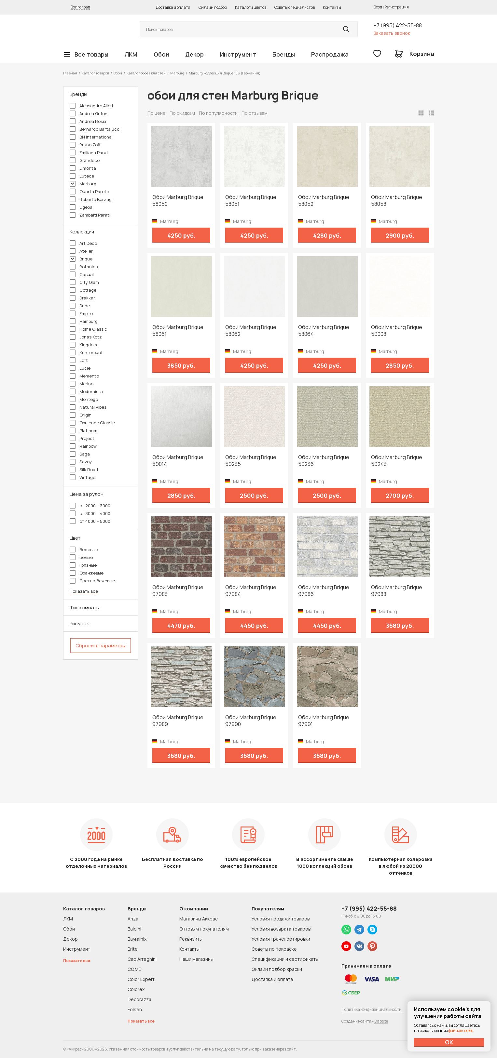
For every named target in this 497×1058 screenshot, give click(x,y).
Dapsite (381, 1021)
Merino (81, 384)
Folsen (135, 1009)
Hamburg (84, 321)
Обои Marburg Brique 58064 (323, 330)
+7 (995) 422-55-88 (398, 25)
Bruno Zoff (85, 145)
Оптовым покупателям (204, 929)
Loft (79, 360)
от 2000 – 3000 (90, 506)
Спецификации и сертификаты (285, 959)
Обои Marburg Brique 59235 (250, 461)
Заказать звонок (392, 33)
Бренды (283, 54)
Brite (133, 949)
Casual (82, 274)
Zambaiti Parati (90, 215)
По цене (156, 113)
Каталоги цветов (250, 7)
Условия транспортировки (281, 939)
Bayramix (137, 939)
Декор (194, 54)
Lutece (82, 176)
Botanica (84, 267)
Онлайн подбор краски (277, 969)
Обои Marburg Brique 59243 (396, 461)
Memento (84, 376)
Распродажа (330, 54)
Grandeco (85, 160)
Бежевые (84, 549)
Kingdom (83, 345)
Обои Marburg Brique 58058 (396, 200)
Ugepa (81, 207)
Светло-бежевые (92, 581)
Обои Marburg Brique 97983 (177, 591)
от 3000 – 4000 (90, 513)
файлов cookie (461, 1030)
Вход (378, 7)
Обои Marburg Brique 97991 (323, 721)
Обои (161, 54)
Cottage (83, 290)
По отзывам (255, 113)
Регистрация (396, 7)
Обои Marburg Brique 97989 (177, 721)
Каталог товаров (95, 73)
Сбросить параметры (101, 645)
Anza (133, 919)
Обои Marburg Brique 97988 (396, 591)
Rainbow (83, 446)
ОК (449, 1042)
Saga (80, 454)
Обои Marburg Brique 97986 (323, 591)
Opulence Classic (92, 423)
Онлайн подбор (213, 7)
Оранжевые (87, 573)
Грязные (83, 565)
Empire (81, 313)
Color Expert (141, 979)
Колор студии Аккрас (94, 29)
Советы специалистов (294, 7)
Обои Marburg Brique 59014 (177, 461)
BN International (91, 137)
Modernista (86, 391)
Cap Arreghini (142, 959)
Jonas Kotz (86, 337)
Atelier (81, 251)
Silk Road (84, 469)
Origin (80, 415)
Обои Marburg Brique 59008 (396, 330)
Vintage (82, 477)
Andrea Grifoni (89, 113)
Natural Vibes (88, 407)
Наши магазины (196, 959)
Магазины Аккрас (198, 919)
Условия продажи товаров (281, 919)
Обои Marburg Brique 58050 (177, 200)
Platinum (83, 430)
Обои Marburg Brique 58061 (177, 330)
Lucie (80, 368)
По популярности (218, 113)
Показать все (84, 591)
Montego (84, 399)
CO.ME (134, 969)
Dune (80, 306)
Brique (81, 259)
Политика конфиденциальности (371, 1009)
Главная (70, 73)
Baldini (134, 929)
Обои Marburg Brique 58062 (250, 330)
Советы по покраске (274, 949)
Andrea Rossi (88, 121)
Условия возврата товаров (281, 929)
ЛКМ (131, 54)
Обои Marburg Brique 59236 (323, 461)
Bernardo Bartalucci (95, 129)
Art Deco (83, 243)
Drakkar (82, 298)
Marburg (177, 73)
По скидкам (182, 113)
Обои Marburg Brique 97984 (250, 591)
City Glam (84, 282)
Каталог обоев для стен (146, 73)
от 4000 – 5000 (90, 521)
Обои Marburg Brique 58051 (250, 200)
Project (82, 438)
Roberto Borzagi (91, 199)
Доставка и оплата (173, 7)
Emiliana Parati (89, 152)
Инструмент (238, 54)
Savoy (81, 462)
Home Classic (88, 329)
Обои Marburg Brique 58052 (323, 200)
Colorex (136, 989)
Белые (81, 557)
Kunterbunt (86, 352)
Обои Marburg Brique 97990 (250, 721)
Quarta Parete (89, 191)
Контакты (332, 7)
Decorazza (139, 999)
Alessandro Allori (91, 106)
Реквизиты (190, 939)
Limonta (83, 168)
